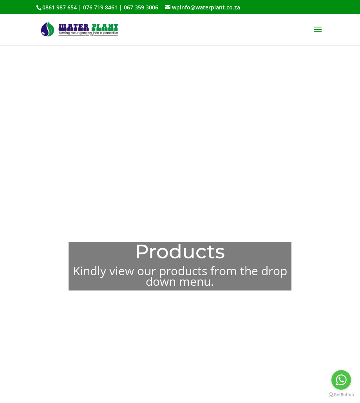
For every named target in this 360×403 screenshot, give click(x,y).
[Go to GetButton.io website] (341, 395)
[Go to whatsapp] (341, 380)
